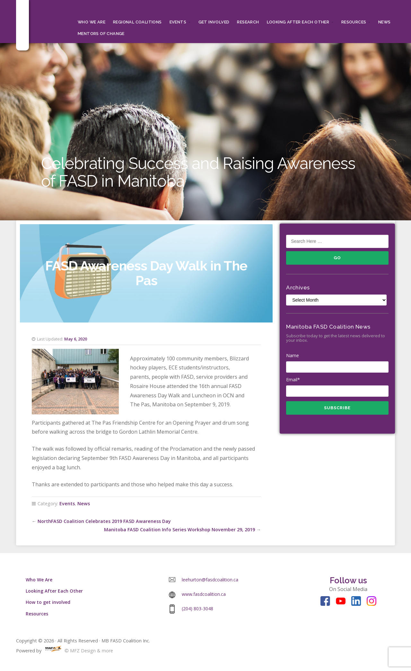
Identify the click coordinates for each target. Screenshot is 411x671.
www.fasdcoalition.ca (204, 594)
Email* (337, 386)
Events (178, 22)
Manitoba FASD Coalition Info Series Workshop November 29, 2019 (179, 529)
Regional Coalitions (137, 22)
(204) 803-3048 (197, 608)
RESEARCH (248, 22)
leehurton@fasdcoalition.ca (210, 580)
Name (337, 362)
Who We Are (91, 22)
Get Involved (214, 22)
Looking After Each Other (298, 22)
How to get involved (48, 602)
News (384, 22)
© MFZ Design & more (78, 651)
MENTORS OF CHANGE (101, 33)
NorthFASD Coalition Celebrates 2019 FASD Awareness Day (104, 521)
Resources (353, 22)
